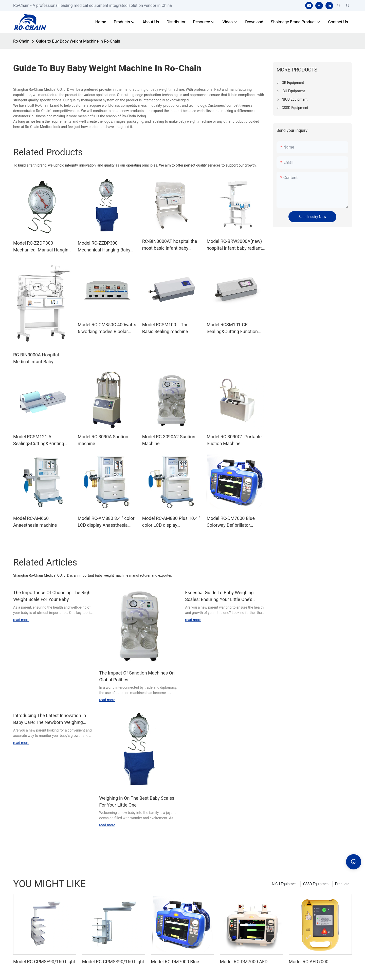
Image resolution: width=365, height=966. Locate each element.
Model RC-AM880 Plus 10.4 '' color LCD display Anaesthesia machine (171, 522)
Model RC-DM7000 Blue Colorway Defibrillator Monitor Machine (231, 522)
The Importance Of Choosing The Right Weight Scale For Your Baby (52, 596)
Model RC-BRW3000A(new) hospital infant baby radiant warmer (234, 245)
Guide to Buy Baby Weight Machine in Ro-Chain (78, 41)
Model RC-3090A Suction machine (103, 440)
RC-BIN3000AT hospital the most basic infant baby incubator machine (169, 245)
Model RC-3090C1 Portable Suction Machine (234, 440)
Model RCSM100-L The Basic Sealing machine (165, 328)
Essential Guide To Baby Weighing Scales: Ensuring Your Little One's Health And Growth (219, 596)
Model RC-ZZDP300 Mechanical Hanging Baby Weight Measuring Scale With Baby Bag (104, 246)
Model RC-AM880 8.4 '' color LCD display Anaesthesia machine (106, 522)
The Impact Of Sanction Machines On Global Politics (137, 676)
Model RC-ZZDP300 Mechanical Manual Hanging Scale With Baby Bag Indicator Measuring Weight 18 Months (42, 246)
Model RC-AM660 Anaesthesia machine (35, 522)
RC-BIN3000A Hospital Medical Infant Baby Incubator (36, 358)
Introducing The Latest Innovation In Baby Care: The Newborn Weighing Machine (49, 719)
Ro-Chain (21, 41)
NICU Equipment (285, 884)
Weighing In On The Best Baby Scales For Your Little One (136, 801)
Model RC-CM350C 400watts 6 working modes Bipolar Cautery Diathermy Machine (107, 328)
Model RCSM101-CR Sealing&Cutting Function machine (232, 328)
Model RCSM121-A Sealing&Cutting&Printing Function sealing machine (39, 440)
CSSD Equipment (316, 884)
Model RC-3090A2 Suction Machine (168, 440)
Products (342, 884)
